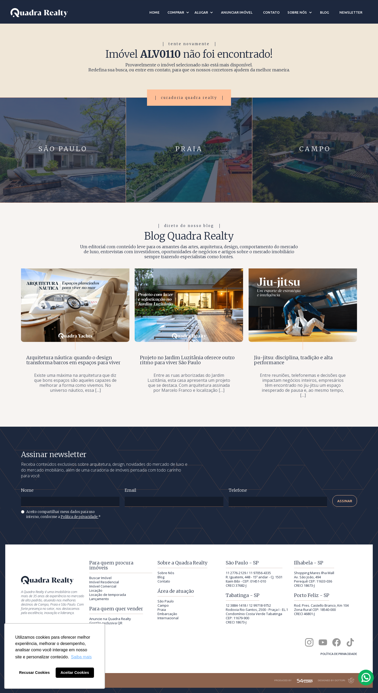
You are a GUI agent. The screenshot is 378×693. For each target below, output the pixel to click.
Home (154, 12)
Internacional (168, 618)
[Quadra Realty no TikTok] (350, 642)
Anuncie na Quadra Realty (110, 618)
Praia (162, 609)
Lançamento (99, 598)
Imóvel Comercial (102, 586)
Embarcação (167, 613)
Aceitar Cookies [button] (74, 672)
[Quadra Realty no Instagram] (309, 642)
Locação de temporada (107, 594)
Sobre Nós (166, 572)
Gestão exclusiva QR (105, 623)
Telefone (238, 490)
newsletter (350, 12)
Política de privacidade (79, 517)
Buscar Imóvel (100, 577)
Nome (27, 490)
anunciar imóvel (237, 12)
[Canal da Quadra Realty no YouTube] (323, 642)
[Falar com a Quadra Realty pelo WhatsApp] (366, 677)
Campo (163, 605)
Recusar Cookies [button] (34, 672)
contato (271, 12)
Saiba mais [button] (81, 657)
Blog (161, 577)
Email (130, 490)
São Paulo (166, 601)
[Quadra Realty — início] (39, 12)
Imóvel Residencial (104, 582)
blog (324, 12)
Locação (95, 590)
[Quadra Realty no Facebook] (336, 642)
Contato (164, 581)
